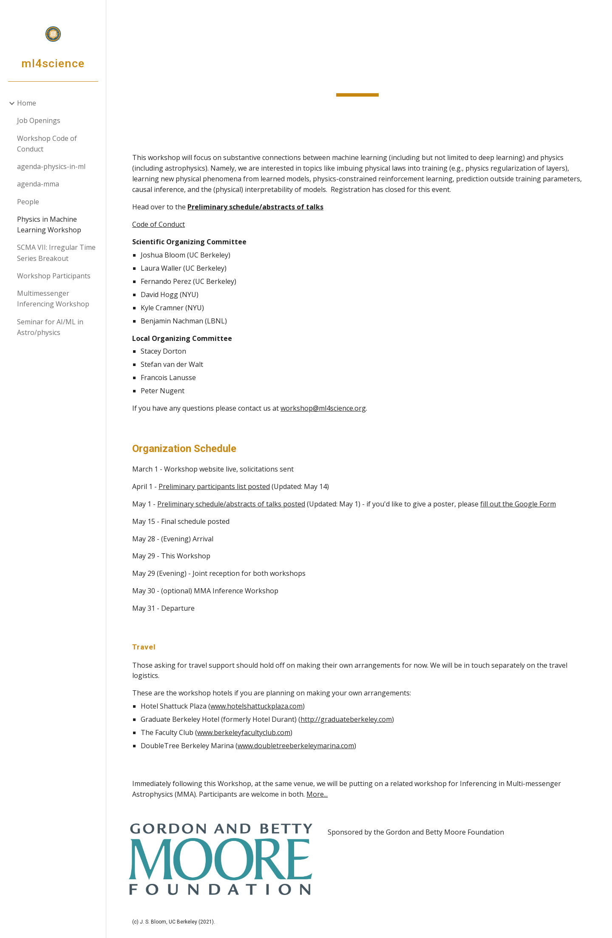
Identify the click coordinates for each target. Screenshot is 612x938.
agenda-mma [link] (38, 184)
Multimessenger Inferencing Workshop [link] (53, 299)
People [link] (28, 201)
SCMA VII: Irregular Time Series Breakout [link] (56, 253)
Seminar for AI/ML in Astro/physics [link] (50, 327)
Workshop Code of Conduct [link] (47, 144)
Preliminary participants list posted (218, 486)
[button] (602, 12)
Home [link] (26, 103)
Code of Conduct (162, 224)
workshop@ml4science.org (327, 408)
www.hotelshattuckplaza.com (260, 706)
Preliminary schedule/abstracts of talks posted (235, 504)
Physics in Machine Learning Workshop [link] (49, 224)
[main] (359, 69)
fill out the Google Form (522, 504)
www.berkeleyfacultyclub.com (247, 732)
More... (321, 794)
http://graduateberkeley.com (350, 719)
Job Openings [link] (38, 120)
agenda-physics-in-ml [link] (51, 166)
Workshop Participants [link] (54, 275)
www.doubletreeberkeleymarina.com (299, 745)
